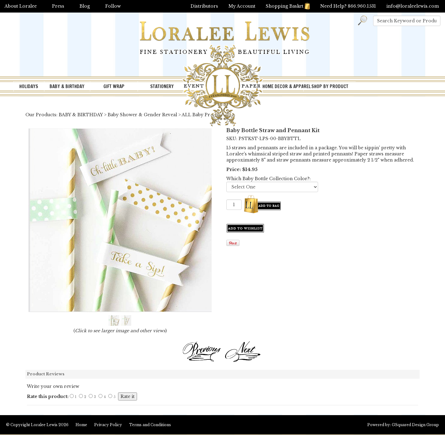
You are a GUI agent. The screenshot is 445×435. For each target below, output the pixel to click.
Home (81, 424)
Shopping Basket (288, 6)
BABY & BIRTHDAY (67, 86)
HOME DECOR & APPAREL (282, 86)
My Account (241, 6)
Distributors (204, 6)
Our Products (40, 114)
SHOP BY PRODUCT (329, 86)
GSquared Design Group (415, 424)
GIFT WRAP (113, 86)
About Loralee (21, 6)
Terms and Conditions (150, 424)
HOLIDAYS (28, 86)
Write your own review (53, 386)
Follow (113, 6)
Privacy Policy (108, 424)
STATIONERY (162, 86)
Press (58, 6)
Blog (85, 6)
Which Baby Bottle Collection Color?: (268, 178)
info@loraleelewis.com (412, 6)
